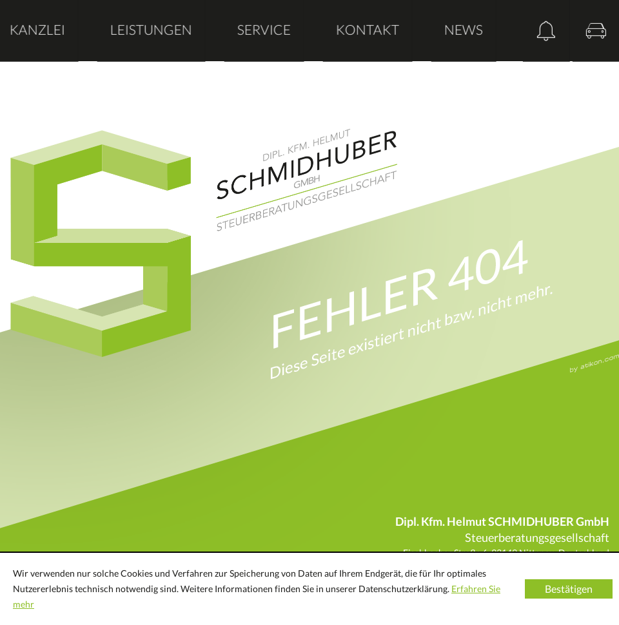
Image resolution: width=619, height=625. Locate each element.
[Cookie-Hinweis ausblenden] (569, 589)
